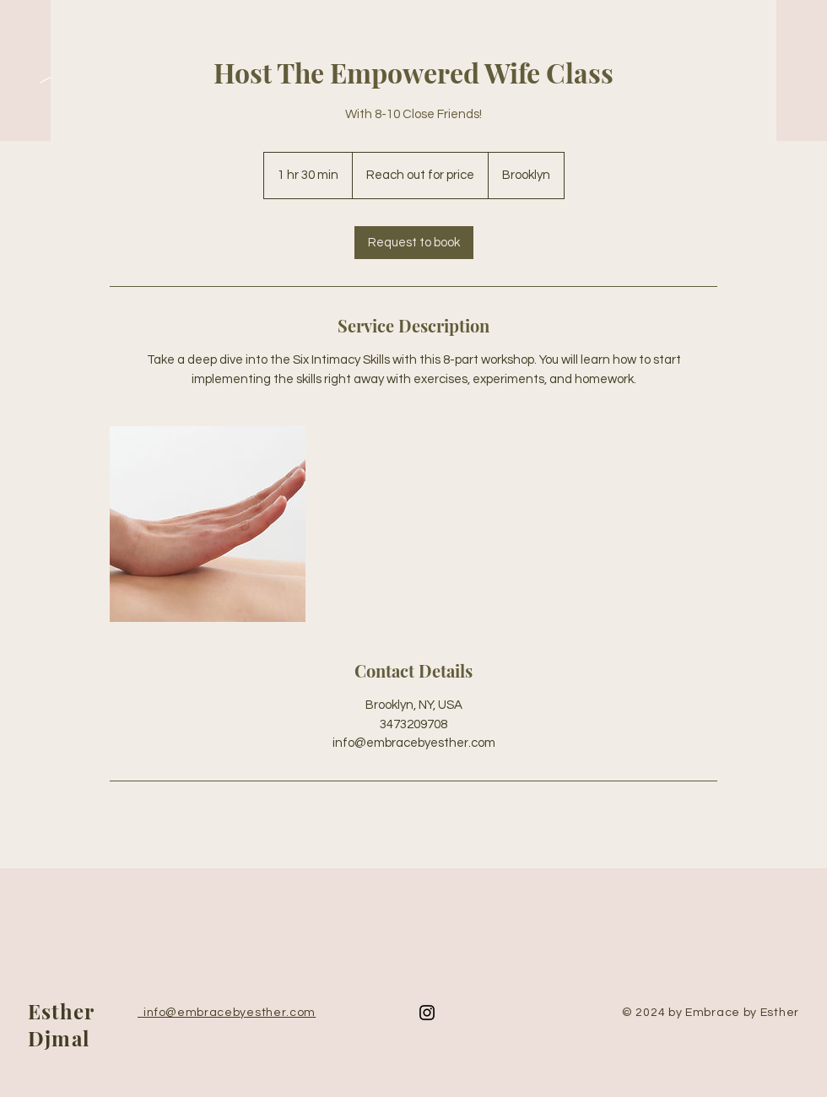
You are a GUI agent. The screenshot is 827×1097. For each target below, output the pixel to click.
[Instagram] (427, 1012)
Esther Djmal (61, 1024)
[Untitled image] (207, 524)
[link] (413, 242)
